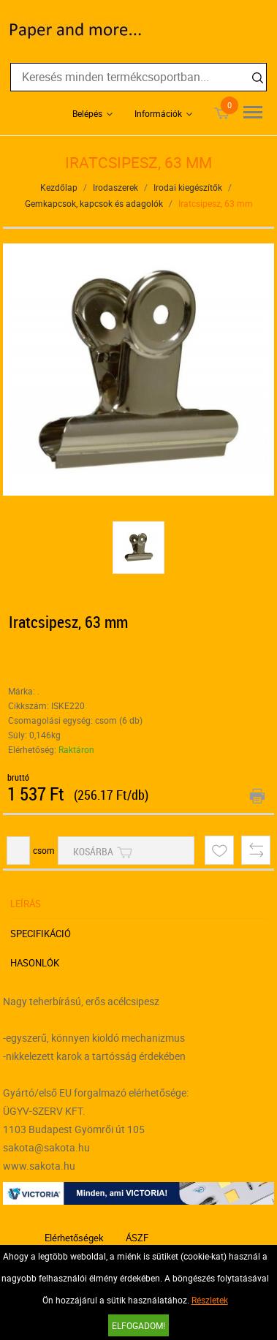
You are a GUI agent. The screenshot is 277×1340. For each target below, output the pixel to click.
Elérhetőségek (74, 1237)
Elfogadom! (138, 1325)
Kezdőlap (58, 187)
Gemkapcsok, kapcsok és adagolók (94, 203)
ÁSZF (137, 1237)
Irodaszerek (115, 187)
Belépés (87, 113)
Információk (158, 113)
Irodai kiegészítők (187, 187)
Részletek (209, 1300)
